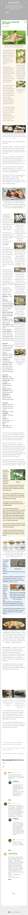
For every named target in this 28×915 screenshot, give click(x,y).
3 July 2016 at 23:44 (17, 820)
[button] (25, 22)
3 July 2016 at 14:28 (15, 803)
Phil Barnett (15, 781)
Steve (9, 772)
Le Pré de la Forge (12, 853)
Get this (3, 762)
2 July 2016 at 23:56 (16, 772)
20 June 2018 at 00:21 (13, 854)
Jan (9, 803)
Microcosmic (14, 2)
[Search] (26, 3)
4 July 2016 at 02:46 (19, 839)
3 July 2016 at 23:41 (17, 782)
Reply (9, 800)
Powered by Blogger (14, 912)
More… (8, 12)
